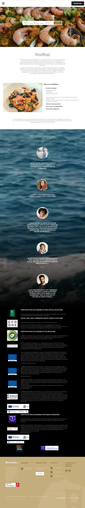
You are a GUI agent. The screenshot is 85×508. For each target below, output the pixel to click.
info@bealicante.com (59, 476)
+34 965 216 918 (57, 468)
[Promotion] (50, 23)
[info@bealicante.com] (51, 476)
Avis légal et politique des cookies (16, 496)
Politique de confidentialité (39, 496)
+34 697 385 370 (57, 472)
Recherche (57, 22)
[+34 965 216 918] (51, 468)
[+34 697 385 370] (51, 472)
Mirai (77, 498)
